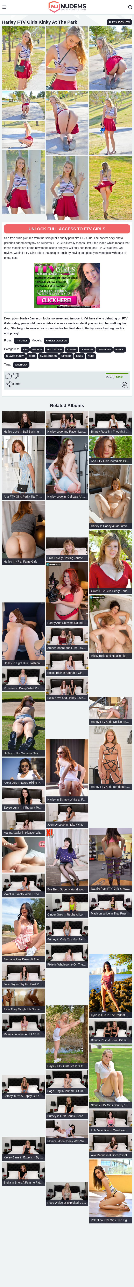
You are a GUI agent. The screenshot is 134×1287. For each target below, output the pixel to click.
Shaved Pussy (15, 356)
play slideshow (119, 22)
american (21, 364)
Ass (25, 349)
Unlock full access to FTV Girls (67, 229)
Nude (91, 356)
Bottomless (54, 349)
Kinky (79, 356)
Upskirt (66, 356)
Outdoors (104, 349)
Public (119, 349)
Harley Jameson (56, 340)
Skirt (31, 356)
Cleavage (87, 349)
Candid (71, 349)
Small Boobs (48, 356)
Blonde (37, 349)
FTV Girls (22, 340)
